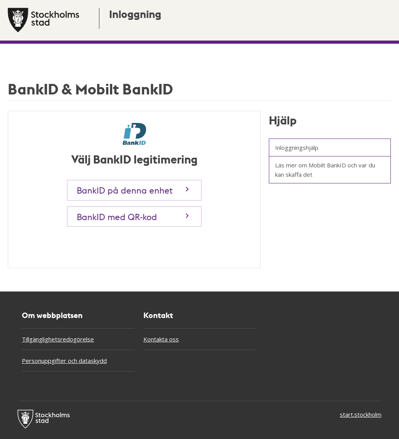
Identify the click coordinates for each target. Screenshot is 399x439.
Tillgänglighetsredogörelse (58, 339)
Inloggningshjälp (296, 147)
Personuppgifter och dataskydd (64, 360)
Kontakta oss (161, 339)
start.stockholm (360, 414)
